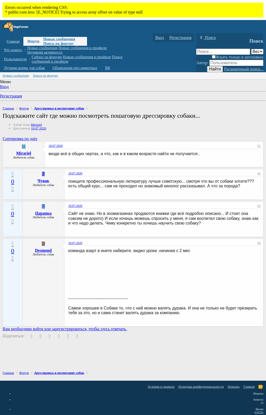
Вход (4, 86)
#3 (259, 206)
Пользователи (15, 59)
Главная (12, 41)
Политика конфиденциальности (201, 386)
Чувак (43, 181)
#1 (259, 146)
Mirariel (36, 125)
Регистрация (11, 96)
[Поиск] (207, 37)
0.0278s (258, 412)
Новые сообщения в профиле (82, 48)
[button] (25, 50)
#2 (259, 173)
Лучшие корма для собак (24, 68)
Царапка (43, 213)
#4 (259, 243)
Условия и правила (161, 386)
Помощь (234, 386)
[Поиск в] (257, 51)
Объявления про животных (74, 68)
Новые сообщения (59, 39)
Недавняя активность (45, 52)
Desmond (43, 250)
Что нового (13, 50)
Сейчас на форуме (47, 57)
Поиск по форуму (58, 43)
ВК (107, 68)
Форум (33, 41)
